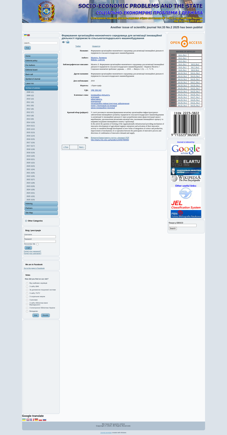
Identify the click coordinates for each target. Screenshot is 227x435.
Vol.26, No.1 (182, 97)
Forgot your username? (32, 253)
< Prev (65, 147)
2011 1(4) (30, 102)
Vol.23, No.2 (195, 91)
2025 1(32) (31, 196)
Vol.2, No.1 (182, 58)
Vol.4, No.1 (182, 64)
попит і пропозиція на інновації (104, 106)
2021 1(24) (31, 169)
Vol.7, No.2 (195, 67)
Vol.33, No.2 (195, 105)
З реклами (33, 300)
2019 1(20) (31, 156)
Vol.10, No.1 (182, 73)
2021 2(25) (31, 173)
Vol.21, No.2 (195, 88)
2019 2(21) (31, 159)
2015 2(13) (31, 132)
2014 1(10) (31, 122)
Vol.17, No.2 (195, 82)
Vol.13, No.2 (195, 76)
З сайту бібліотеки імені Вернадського (38, 304)
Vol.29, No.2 (195, 100)
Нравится (96, 46)
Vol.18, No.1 (182, 85)
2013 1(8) (30, 116)
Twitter (78, 46)
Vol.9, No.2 (195, 70)
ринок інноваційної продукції (103, 108)
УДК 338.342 (96, 90)
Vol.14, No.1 (182, 79)
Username (28, 234)
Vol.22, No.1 (182, 91)
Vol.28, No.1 (182, 100)
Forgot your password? (32, 251)
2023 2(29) (31, 186)
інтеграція (95, 97)
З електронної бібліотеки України (42, 308)
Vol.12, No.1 (182, 76)
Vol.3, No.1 (182, 61)
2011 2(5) (30, 105)
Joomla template (106, 432)
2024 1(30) (31, 189)
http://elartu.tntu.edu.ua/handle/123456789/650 (110, 140)
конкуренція (96, 101)
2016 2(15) (31, 139)
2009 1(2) (30, 95)
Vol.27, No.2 (195, 97)
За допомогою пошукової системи (42, 290)
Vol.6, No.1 (182, 67)
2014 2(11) (31, 126)
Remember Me (29, 244)
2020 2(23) (31, 166)
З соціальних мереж (37, 296)
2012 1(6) (30, 109)
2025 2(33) (31, 200)
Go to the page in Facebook (34, 268)
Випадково (33, 311)
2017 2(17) (31, 146)
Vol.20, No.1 (182, 88)
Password (28, 239)
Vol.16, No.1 (182, 82)
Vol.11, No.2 (195, 73)
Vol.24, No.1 (182, 94)
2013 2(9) (30, 119)
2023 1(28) (31, 183)
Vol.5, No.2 (195, 64)
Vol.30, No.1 (182, 103)
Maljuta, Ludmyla (98, 60)
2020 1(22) (31, 163)
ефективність (96, 99)
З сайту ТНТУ (34, 293)
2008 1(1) (30, 92)
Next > (81, 147)
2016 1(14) (31, 136)
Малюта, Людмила (99, 58)
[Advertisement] (41, 367)
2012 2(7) (30, 112)
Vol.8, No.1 (182, 70)
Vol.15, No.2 (195, 79)
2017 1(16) (31, 142)
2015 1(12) (31, 129)
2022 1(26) (31, 176)
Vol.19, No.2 (195, 85)
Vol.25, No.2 (195, 94)
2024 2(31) (31, 193)
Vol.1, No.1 (182, 55)
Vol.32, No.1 (182, 105)
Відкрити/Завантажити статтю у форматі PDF (110, 138)
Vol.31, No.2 (195, 103)
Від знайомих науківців (38, 283)
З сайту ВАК (34, 286)
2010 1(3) (30, 99)
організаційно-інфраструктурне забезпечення (110, 103)
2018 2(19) (31, 153)
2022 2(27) (31, 179)
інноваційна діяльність (100, 95)
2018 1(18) (31, 149)
